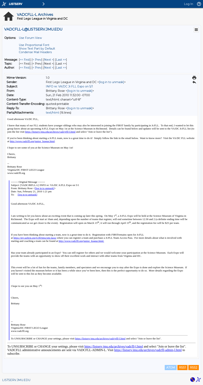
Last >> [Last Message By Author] (61, 67)
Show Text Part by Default (37, 48)
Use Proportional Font (34, 45)
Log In (188, 4)
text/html (52, 112)
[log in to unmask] (111, 82)
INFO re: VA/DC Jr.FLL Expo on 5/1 (69, 86)
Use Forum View (30, 38)
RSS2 (193, 367)
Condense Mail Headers (35, 52)
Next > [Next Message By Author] (48, 67)
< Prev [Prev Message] (37, 59)
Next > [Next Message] (48, 59)
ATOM (170, 367)
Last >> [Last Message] (61, 59)
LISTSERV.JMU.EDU (16, 380)
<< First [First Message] (25, 59)
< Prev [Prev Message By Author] (37, 67)
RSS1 (182, 367)
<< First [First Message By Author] (25, 67)
